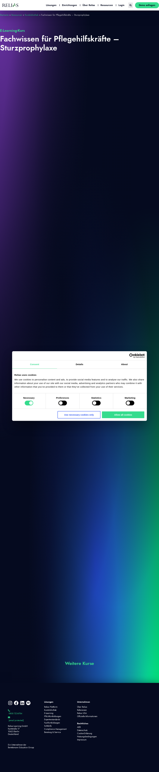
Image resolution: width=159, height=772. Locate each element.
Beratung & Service (52, 732)
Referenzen (82, 710)
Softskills (48, 726)
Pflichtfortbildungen (52, 716)
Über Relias (82, 707)
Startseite (4, 15)
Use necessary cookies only (79, 414)
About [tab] (124, 364)
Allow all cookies (123, 414)
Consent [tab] (34, 364)
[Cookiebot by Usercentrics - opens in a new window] (131, 355)
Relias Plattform (50, 707)
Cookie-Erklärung (84, 733)
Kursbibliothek (31, 15)
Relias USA (82, 713)
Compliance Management (55, 729)
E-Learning (48, 713)
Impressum (82, 740)
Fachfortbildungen (52, 723)
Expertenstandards (52, 720)
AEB (79, 727)
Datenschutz (82, 730)
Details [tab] (79, 364)
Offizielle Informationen (87, 716)
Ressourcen (16, 15)
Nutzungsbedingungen (87, 737)
